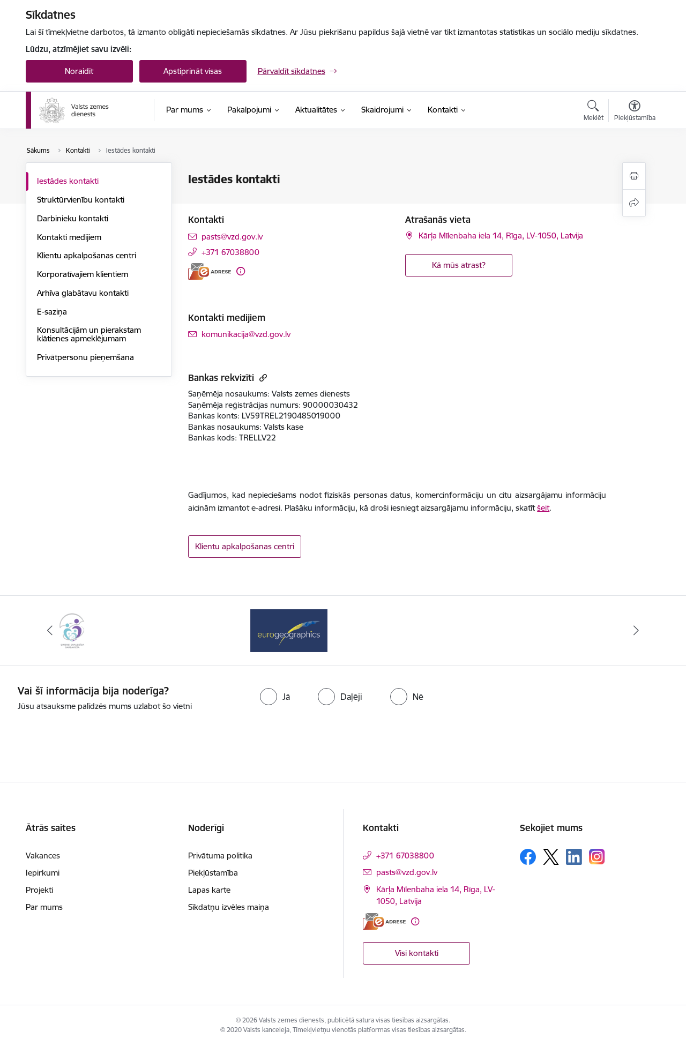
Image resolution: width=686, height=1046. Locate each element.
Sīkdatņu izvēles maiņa (228, 907)
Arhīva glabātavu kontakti (83, 293)
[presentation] (362, 742)
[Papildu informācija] (240, 271)
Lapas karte (209, 890)
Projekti (39, 890)
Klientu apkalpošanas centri (86, 255)
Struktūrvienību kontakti (80, 200)
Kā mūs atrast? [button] (459, 265)
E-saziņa (52, 312)
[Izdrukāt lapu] (634, 176)
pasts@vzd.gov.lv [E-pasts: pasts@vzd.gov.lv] (232, 236)
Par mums (44, 907)
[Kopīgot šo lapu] (634, 203)
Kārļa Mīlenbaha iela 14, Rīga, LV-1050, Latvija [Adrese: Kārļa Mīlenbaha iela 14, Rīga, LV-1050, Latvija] (501, 235)
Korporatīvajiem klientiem (82, 274)
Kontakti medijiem (69, 237)
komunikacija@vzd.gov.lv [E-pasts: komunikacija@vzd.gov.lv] (246, 334)
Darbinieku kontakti (72, 218)
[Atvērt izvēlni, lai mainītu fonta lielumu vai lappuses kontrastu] (635, 112)
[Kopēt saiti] (262, 377)
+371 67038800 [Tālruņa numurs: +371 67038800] (230, 252)
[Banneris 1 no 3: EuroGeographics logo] (288, 630)
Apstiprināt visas (192, 71)
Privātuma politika (220, 855)
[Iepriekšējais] (50, 631)
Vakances (43, 855)
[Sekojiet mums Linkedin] (574, 857)
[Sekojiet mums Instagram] (597, 856)
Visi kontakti (416, 953)
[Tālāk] (636, 631)
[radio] (275, 696)
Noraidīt (79, 71)
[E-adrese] (209, 271)
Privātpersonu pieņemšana (85, 357)
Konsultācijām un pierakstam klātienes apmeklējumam (89, 334)
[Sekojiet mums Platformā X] (551, 857)
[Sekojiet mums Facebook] (528, 857)
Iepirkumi (42, 873)
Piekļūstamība (213, 873)
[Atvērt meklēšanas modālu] (593, 112)
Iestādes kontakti (68, 181)
